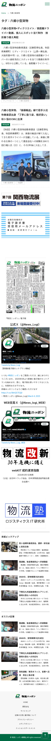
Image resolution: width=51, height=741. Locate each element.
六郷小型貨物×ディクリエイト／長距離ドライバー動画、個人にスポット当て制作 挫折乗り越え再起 (25, 33)
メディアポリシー (25, 724)
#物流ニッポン (13, 375)
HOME (25, 702)
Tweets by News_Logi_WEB (13, 443)
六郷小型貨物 (24, 101)
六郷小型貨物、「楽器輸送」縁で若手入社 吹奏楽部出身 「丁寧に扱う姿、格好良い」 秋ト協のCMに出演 (25, 115)
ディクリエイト (8, 101)
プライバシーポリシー (25, 720)
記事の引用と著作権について (25, 715)
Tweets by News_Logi (10, 365)
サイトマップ (25, 711)
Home (3, 13)
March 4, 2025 (34, 396)
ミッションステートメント (25, 728)
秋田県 (20, 183)
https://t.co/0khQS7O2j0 (11, 393)
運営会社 (25, 707)
